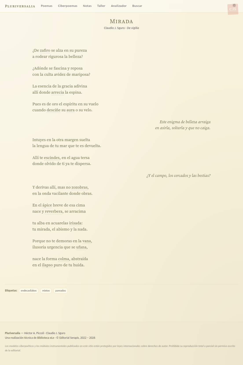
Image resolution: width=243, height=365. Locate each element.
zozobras (79, 187)
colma (63, 258)
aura (70, 110)
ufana (81, 247)
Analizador (119, 6)
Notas (87, 6)
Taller (101, 6)
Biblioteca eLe (45, 338)
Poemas (46, 6)
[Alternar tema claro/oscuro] (234, 5)
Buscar (137, 6)
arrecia (57, 92)
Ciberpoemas (67, 6)
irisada (75, 223)
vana (86, 241)
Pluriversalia (20, 6)
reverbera (54, 211)
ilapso (47, 265)
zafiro (45, 50)
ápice (47, 205)
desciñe (54, 110)
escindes (51, 157)
